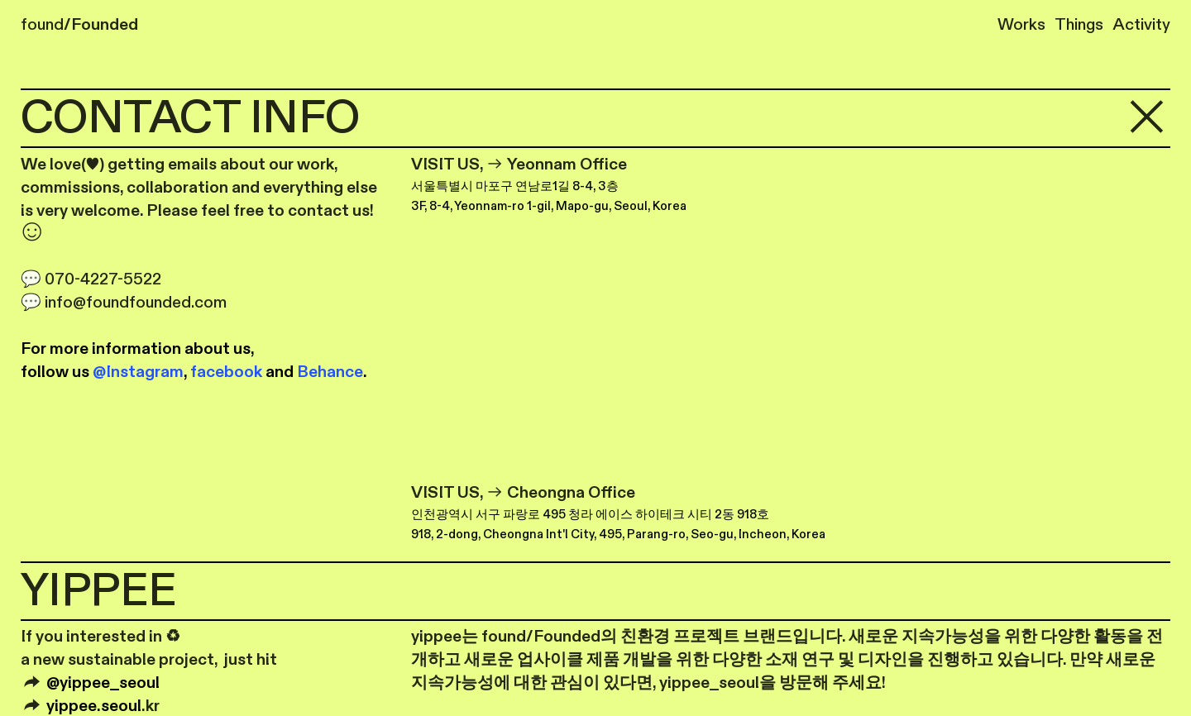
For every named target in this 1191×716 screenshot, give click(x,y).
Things (1074, 25)
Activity (1141, 25)
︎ (1146, 118)
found (79, 25)
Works (1021, 25)
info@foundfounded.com (136, 302)
